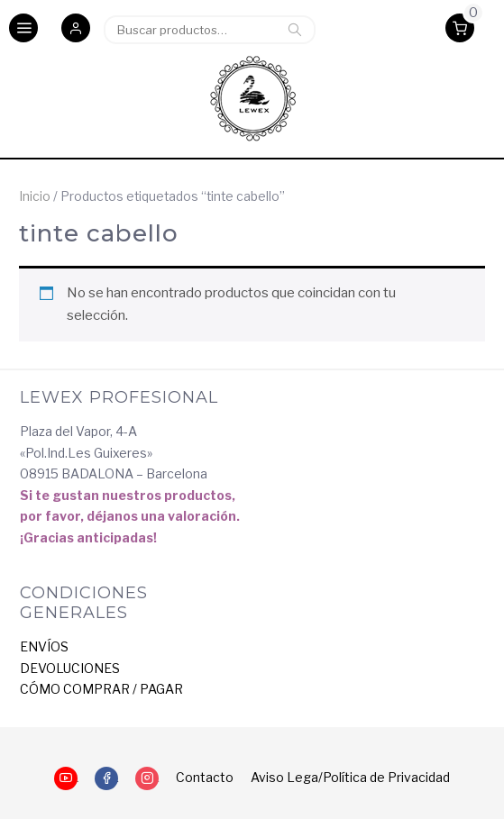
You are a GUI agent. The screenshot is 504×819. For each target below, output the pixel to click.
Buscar (294, 30)
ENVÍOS (44, 646)
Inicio (34, 196)
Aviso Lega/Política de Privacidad (350, 777)
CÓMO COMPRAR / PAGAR (101, 688)
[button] (75, 30)
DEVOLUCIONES (70, 668)
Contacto (205, 777)
